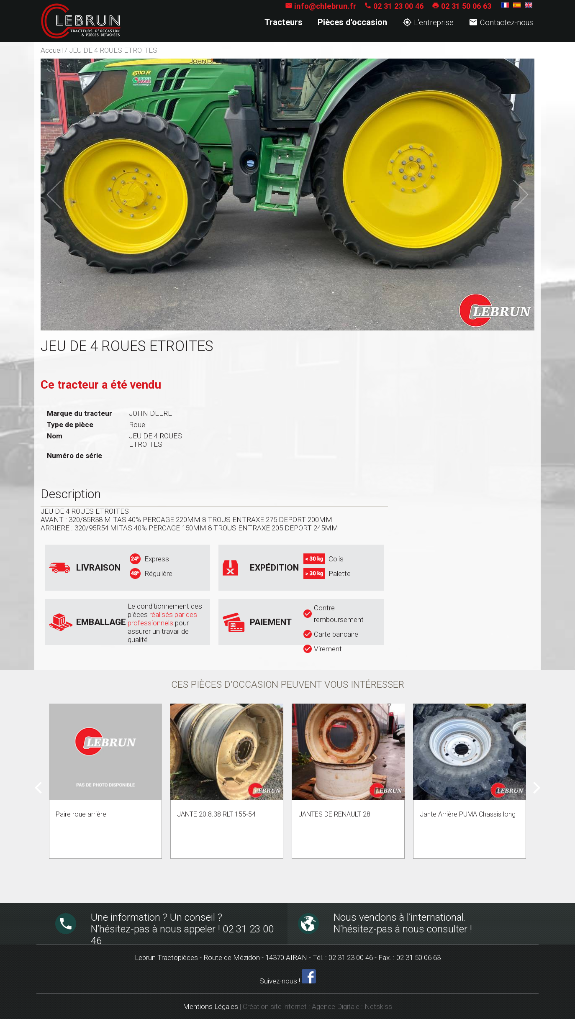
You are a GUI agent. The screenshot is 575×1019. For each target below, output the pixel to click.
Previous (67, 191)
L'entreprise (428, 22)
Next (515, 187)
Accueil (52, 50)
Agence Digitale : (338, 1006)
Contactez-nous (501, 22)
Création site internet (275, 1006)
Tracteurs (283, 22)
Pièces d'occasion (352, 22)
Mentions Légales (210, 1006)
